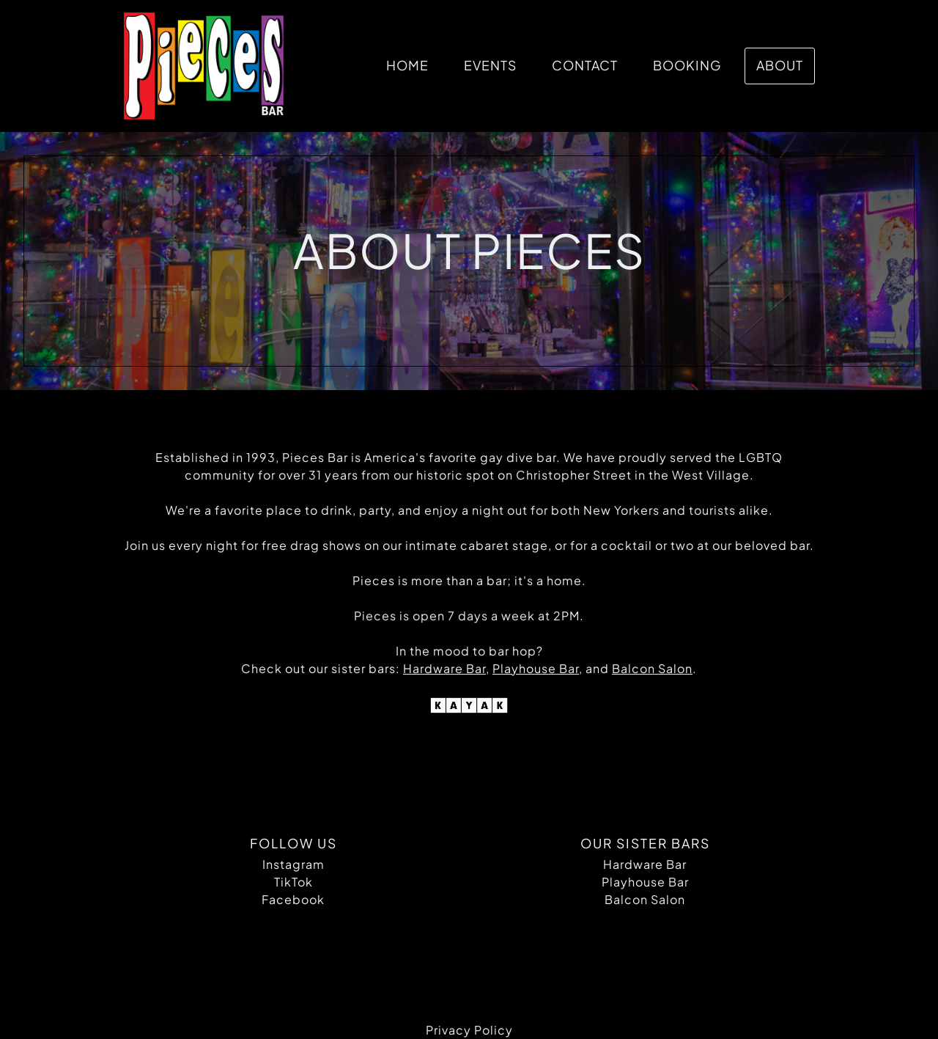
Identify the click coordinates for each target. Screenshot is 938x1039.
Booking (687, 65)
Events (490, 65)
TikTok (293, 881)
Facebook (293, 899)
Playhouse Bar (645, 881)
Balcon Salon (645, 899)
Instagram (293, 864)
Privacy (448, 1030)
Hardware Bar (645, 864)
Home (407, 65)
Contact (585, 65)
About (779, 65)
